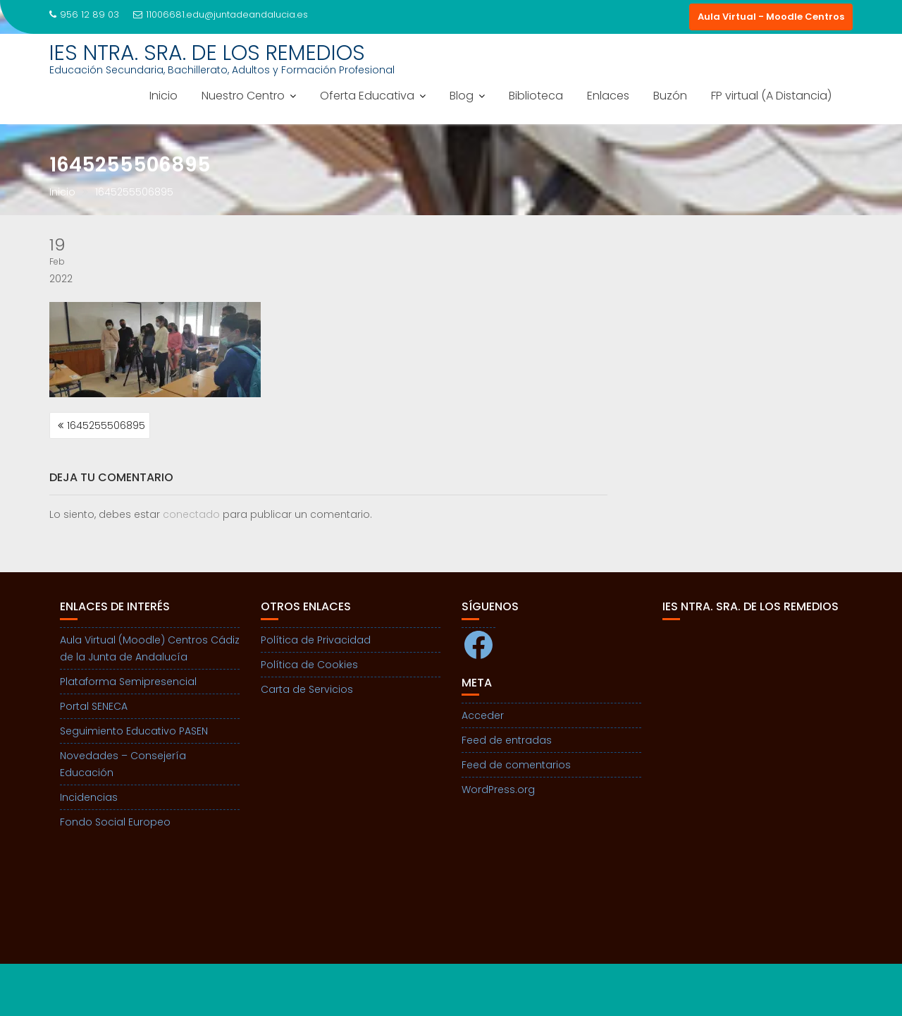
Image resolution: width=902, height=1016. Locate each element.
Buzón (670, 95)
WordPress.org (498, 789)
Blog (462, 95)
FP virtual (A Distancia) (771, 95)
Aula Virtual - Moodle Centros (771, 16)
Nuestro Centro (243, 95)
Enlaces (608, 95)
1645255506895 (106, 425)
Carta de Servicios (307, 689)
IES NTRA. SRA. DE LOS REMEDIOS (207, 53)
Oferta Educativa (367, 95)
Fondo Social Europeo (115, 822)
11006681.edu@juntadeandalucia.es (220, 14)
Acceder (483, 715)
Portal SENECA (94, 706)
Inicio (163, 95)
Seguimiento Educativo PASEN (134, 731)
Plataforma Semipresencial (128, 682)
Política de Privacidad (316, 640)
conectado (191, 514)
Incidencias (89, 797)
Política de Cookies (309, 665)
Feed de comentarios (516, 765)
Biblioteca (536, 95)
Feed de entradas (507, 740)
